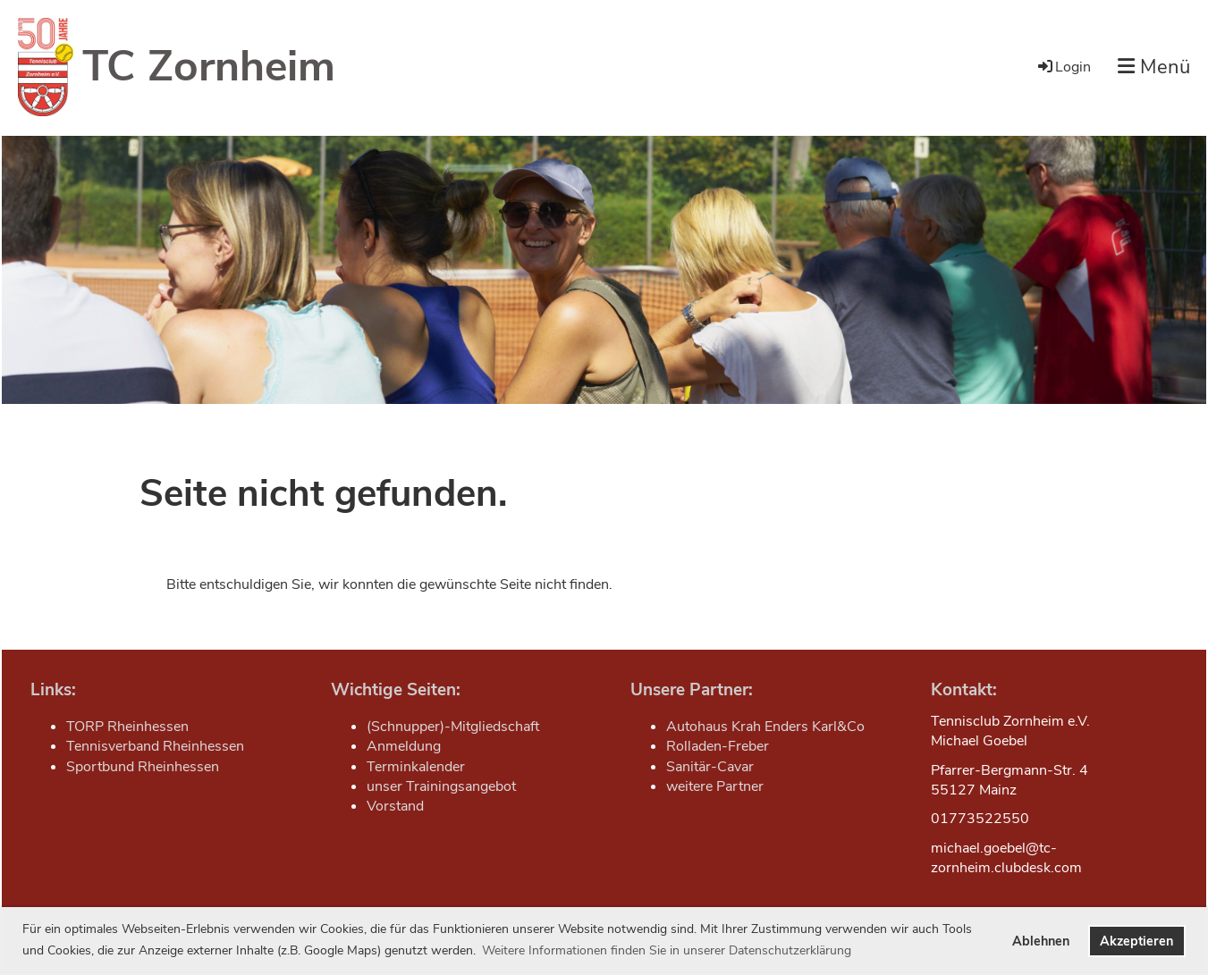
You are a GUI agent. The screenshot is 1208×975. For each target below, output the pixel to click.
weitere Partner (715, 786)
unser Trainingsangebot (441, 786)
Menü (1154, 67)
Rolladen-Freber (717, 746)
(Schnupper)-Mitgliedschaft (453, 726)
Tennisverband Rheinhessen (155, 746)
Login (1063, 67)
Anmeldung (404, 746)
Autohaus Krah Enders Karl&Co (765, 726)
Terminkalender (416, 767)
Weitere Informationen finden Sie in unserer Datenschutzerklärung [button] (666, 950)
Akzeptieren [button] (1136, 941)
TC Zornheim (208, 66)
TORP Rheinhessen (127, 726)
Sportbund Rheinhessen (142, 767)
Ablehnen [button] (1040, 941)
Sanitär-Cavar (710, 767)
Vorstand (395, 806)
